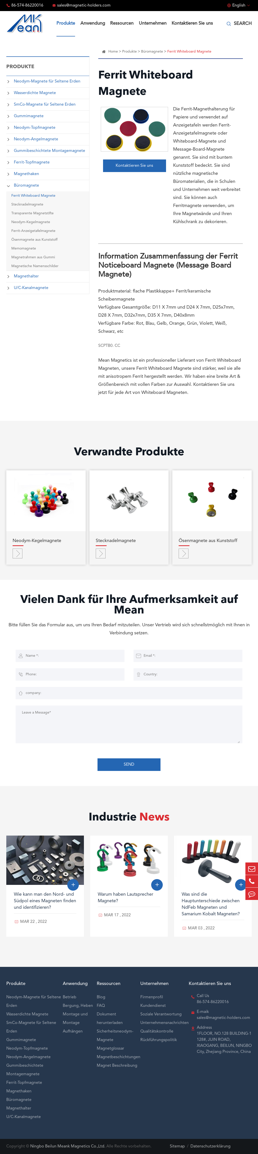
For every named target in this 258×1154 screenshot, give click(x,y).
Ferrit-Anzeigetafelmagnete (33, 231)
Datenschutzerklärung (210, 1146)
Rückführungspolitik (158, 1040)
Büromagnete (26, 186)
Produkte (65, 23)
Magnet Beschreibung (117, 1066)
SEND (129, 765)
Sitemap (177, 1146)
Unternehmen (153, 23)
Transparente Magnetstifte (32, 213)
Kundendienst (153, 1006)
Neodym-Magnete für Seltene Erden (47, 81)
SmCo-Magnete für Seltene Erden (45, 105)
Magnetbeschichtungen (118, 1057)
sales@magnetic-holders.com (84, 6)
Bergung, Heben (78, 1006)
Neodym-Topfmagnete (34, 128)
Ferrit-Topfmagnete (32, 162)
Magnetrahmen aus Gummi (33, 257)
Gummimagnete (29, 116)
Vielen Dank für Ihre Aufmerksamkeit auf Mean (129, 605)
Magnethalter (26, 276)
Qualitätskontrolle (156, 1031)
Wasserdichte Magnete (35, 93)
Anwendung (92, 23)
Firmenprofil (151, 997)
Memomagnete (23, 248)
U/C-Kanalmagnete (31, 288)
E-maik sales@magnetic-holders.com (223, 1015)
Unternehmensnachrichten (164, 1023)
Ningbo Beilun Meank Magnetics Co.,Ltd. (67, 1146)
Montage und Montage (75, 1018)
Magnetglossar (110, 1049)
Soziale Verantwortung (161, 1014)
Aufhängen (73, 1031)
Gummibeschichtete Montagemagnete (49, 151)
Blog (101, 997)
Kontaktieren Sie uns (192, 23)
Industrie (129, 817)
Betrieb (69, 997)
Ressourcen (122, 23)
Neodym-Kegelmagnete (30, 222)
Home (113, 51)
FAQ (101, 1006)
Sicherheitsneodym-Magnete (115, 1035)
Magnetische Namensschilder (34, 266)
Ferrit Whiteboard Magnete (33, 195)
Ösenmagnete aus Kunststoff (34, 239)
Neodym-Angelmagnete (36, 139)
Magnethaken (26, 174)
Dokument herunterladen (110, 1018)
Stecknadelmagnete (27, 204)
